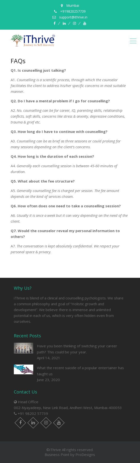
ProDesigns (85, 454)
